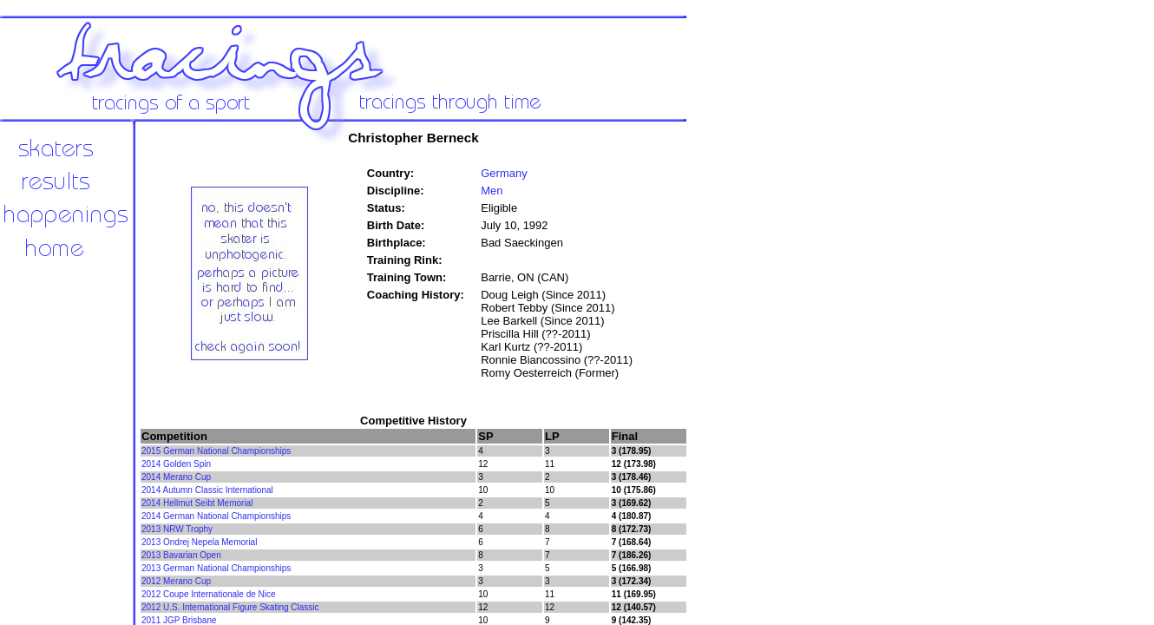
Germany (504, 173)
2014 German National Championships (216, 516)
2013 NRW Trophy (177, 529)
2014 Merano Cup (176, 477)
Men (491, 190)
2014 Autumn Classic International (207, 490)
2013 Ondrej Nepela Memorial (199, 542)
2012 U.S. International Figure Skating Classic (230, 607)
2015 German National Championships (216, 451)
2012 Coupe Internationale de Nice (208, 594)
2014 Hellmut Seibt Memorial (196, 503)
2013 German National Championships (216, 568)
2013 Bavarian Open (181, 555)
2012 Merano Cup (176, 581)
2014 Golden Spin (176, 464)
